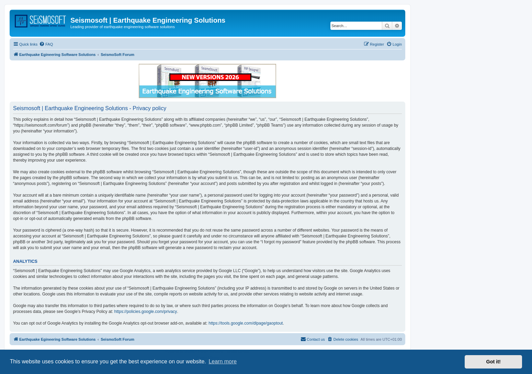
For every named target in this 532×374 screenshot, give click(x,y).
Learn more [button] (222, 361)
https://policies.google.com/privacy (145, 311)
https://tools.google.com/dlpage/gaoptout (245, 323)
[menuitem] (46, 44)
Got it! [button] (493, 361)
